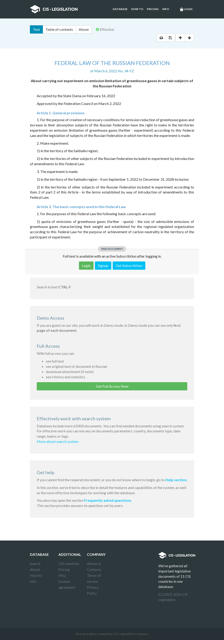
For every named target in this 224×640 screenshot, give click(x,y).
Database (120, 9)
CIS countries (68, 563)
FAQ (62, 575)
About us (94, 563)
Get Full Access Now (112, 386)
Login (186, 9)
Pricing (153, 9)
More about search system (57, 441)
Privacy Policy (93, 590)
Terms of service (94, 578)
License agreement (66, 584)
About (84, 29)
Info (165, 9)
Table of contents (59, 29)
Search (35, 563)
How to (137, 9)
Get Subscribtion (129, 265)
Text (36, 29)
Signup (103, 265)
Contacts (94, 569)
